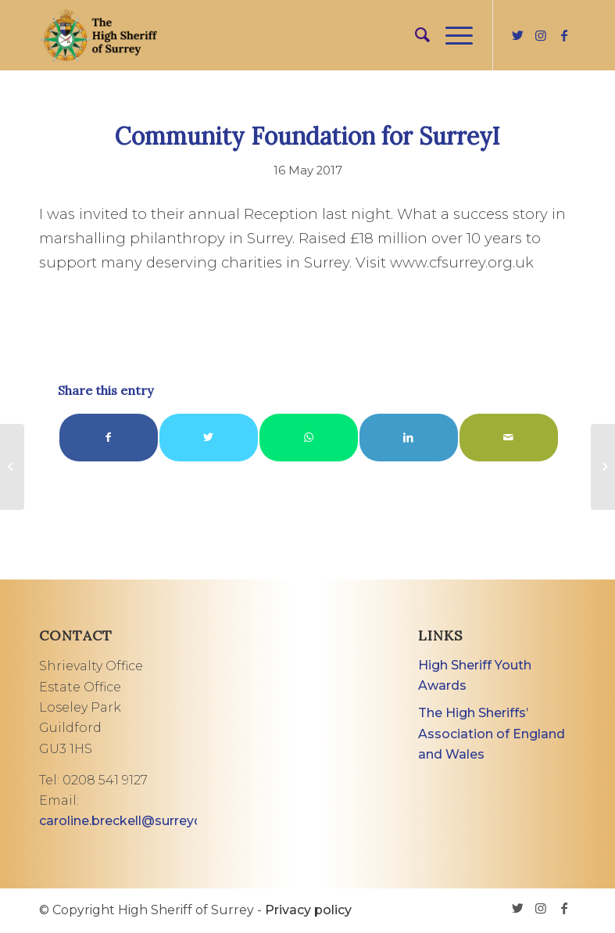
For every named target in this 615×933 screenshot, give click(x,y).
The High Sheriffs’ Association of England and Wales (491, 733)
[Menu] (451, 35)
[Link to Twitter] (517, 35)
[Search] (414, 35)
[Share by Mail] (508, 437)
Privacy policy (308, 909)
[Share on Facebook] (108, 437)
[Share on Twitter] (208, 437)
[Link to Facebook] (564, 35)
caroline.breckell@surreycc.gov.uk (145, 820)
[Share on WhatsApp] (308, 437)
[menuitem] (414, 35)
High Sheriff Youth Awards (474, 675)
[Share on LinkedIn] (408, 437)
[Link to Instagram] (540, 35)
